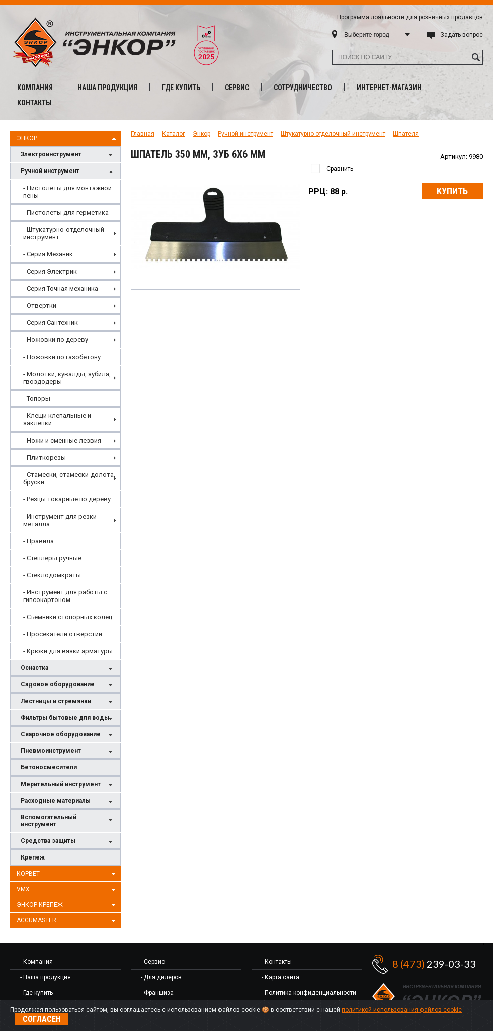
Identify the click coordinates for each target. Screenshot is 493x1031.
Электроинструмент (68, 155)
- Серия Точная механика (60, 288)
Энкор (67, 139)
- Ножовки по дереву (55, 339)
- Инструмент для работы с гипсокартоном (65, 596)
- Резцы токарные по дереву (67, 499)
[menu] (65, 419)
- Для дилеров (161, 977)
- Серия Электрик (50, 271)
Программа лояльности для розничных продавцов (410, 17)
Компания (35, 87)
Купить (452, 191)
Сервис (237, 87)
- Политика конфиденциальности (309, 992)
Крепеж (33, 857)
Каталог (173, 133)
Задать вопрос (461, 34)
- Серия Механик (48, 254)
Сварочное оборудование (68, 735)
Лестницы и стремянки (68, 702)
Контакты (34, 103)
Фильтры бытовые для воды (68, 718)
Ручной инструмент (68, 171)
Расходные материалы (68, 801)
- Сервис (153, 961)
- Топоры (36, 398)
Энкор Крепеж (67, 905)
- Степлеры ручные (52, 558)
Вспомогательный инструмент (68, 821)
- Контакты (277, 961)
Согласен (42, 1019)
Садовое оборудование (68, 685)
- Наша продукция (45, 977)
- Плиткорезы (44, 457)
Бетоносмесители (49, 767)
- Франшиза (157, 992)
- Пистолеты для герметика (66, 212)
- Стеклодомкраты (52, 575)
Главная (142, 133)
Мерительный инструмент (68, 785)
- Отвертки (39, 305)
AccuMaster (67, 921)
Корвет (67, 874)
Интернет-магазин (389, 87)
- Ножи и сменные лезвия (62, 440)
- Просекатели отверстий (62, 634)
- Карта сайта (280, 977)
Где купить (181, 87)
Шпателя (406, 133)
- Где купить (36, 992)
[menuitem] (65, 192)
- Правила (38, 541)
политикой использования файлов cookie (402, 1009)
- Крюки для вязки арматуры (68, 651)
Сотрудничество (303, 87)
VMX (67, 890)
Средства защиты (68, 841)
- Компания (36, 961)
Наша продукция (107, 87)
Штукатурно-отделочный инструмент (333, 133)
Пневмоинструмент (68, 751)
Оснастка (68, 668)
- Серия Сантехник (50, 322)
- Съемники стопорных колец (67, 617)
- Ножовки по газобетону (62, 357)
